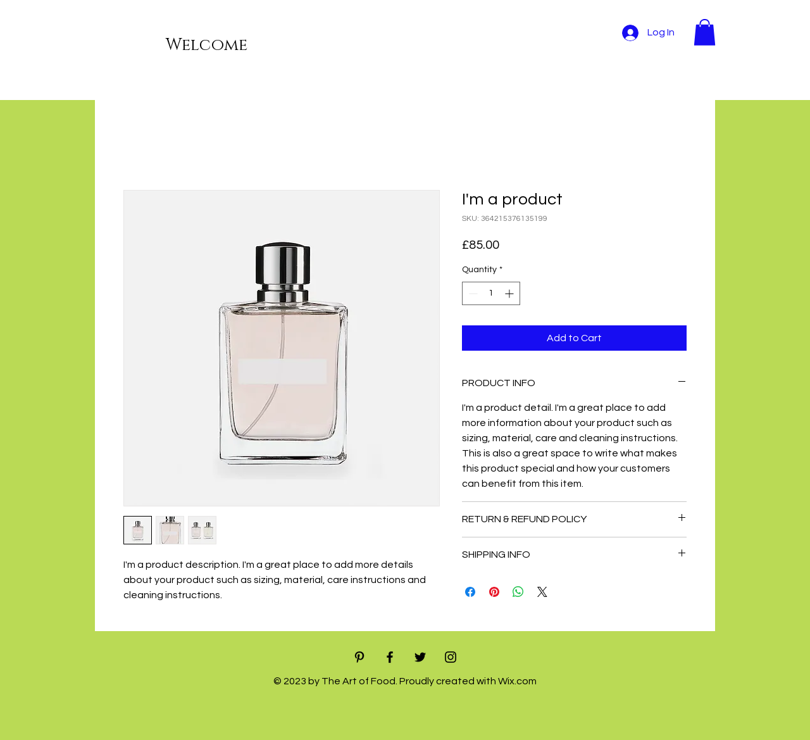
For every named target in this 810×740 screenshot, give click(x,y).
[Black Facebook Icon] (389, 657)
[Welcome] (149, 46)
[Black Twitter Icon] (420, 657)
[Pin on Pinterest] (494, 591)
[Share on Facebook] (470, 591)
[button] (705, 32)
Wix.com (517, 681)
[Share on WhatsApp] (518, 591)
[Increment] (510, 293)
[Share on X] (542, 591)
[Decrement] (472, 293)
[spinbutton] (491, 293)
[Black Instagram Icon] (450, 657)
